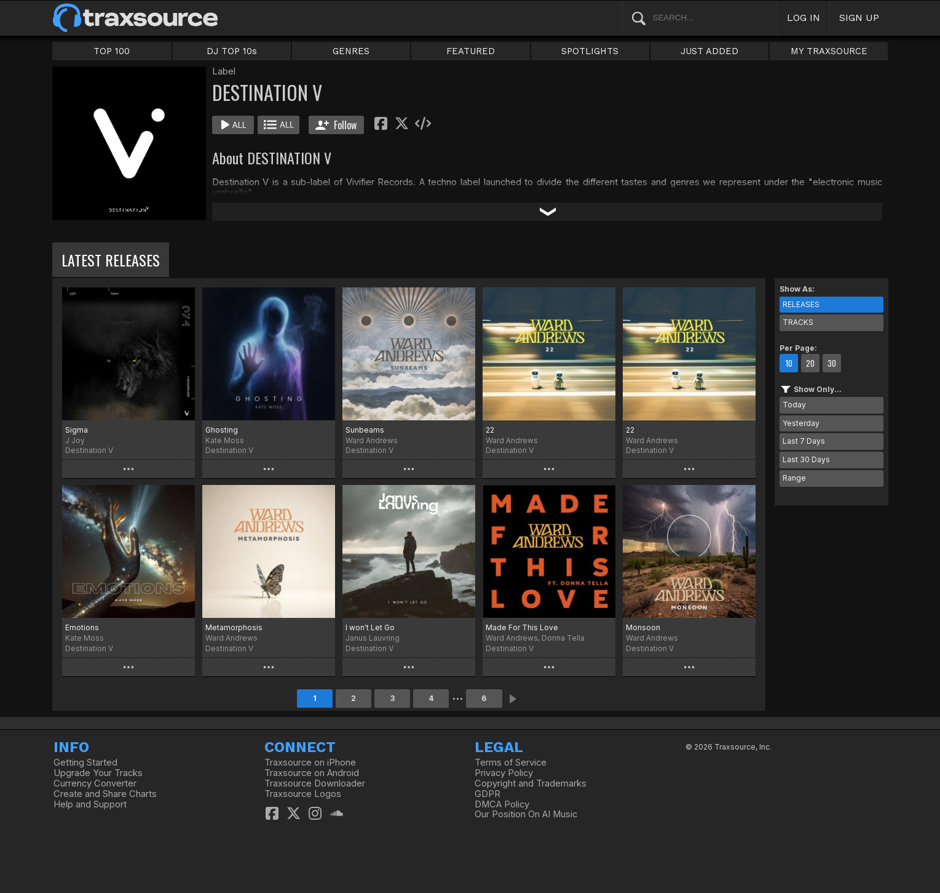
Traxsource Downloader (314, 783)
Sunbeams (365, 429)
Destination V (89, 450)
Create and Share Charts (105, 793)
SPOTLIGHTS (589, 51)
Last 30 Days (806, 459)
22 (490, 429)
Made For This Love (522, 627)
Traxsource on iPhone (310, 762)
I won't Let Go (370, 627)
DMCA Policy (502, 804)
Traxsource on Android (311, 773)
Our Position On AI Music (526, 814)
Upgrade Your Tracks (98, 773)
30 (831, 363)
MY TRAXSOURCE (829, 51)
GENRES (351, 51)
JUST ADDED (709, 51)
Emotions (82, 627)
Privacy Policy (504, 773)
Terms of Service (511, 762)
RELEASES (801, 304)
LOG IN (803, 17)
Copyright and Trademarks (531, 783)
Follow (336, 125)
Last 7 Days (804, 441)
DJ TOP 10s (232, 51)
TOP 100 (111, 51)
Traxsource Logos (302, 793)
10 (788, 363)
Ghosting (221, 429)
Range (794, 478)
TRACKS (798, 322)
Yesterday (801, 423)
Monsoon (643, 627)
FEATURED (470, 51)
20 (810, 363)
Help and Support (90, 804)
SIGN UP (859, 17)
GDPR (487, 793)
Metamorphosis (234, 627)
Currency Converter (94, 783)
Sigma (76, 429)
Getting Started (85, 762)
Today (794, 404)
